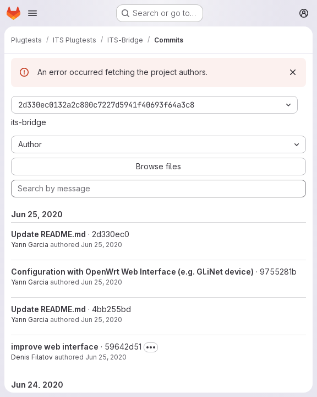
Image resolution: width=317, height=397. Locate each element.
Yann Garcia (29, 244)
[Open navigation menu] (32, 13)
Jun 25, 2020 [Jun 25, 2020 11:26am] (106, 357)
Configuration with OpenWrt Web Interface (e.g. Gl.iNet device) (132, 271)
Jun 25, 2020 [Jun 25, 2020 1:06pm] (101, 244)
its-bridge (28, 122)
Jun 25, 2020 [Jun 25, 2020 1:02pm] (101, 319)
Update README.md (48, 234)
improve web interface (55, 346)
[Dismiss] (292, 72)
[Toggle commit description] (151, 347)
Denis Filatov (32, 357)
